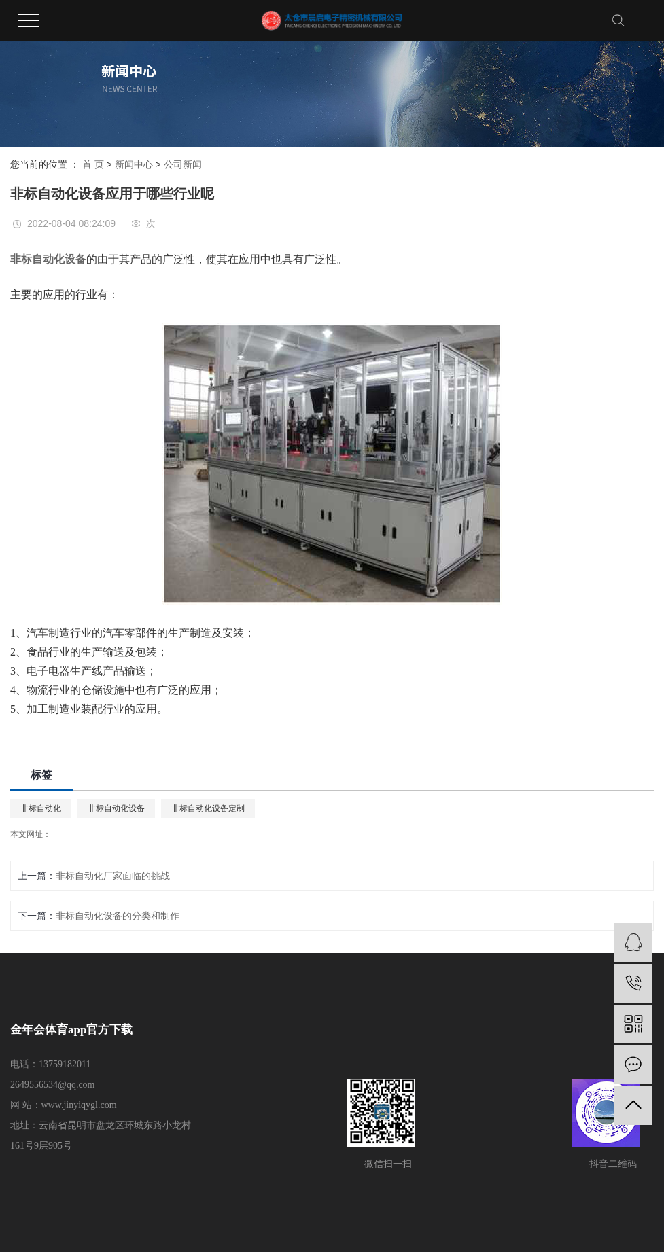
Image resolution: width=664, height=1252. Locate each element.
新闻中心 (134, 164)
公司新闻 (183, 164)
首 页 (93, 164)
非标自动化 (40, 808)
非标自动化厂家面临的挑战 (113, 875)
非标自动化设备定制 (208, 808)
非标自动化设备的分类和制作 (117, 915)
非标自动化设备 (116, 808)
